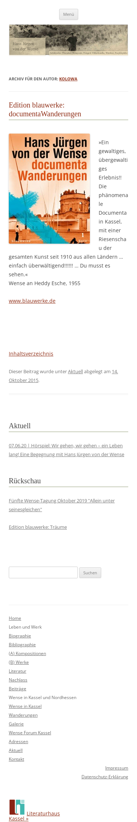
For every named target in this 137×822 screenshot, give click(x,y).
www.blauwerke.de (32, 300)
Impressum (116, 768)
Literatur (17, 671)
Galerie (16, 724)
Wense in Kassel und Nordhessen (42, 697)
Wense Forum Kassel (30, 733)
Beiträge (17, 688)
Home (15, 618)
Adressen (18, 741)
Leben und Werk (25, 627)
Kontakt (16, 759)
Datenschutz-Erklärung (104, 777)
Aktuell (75, 371)
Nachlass (18, 680)
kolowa (68, 78)
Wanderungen (23, 715)
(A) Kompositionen (27, 653)
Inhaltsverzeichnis (31, 353)
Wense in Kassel (25, 706)
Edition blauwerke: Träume (38, 527)
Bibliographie (22, 644)
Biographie (20, 636)
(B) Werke (19, 662)
